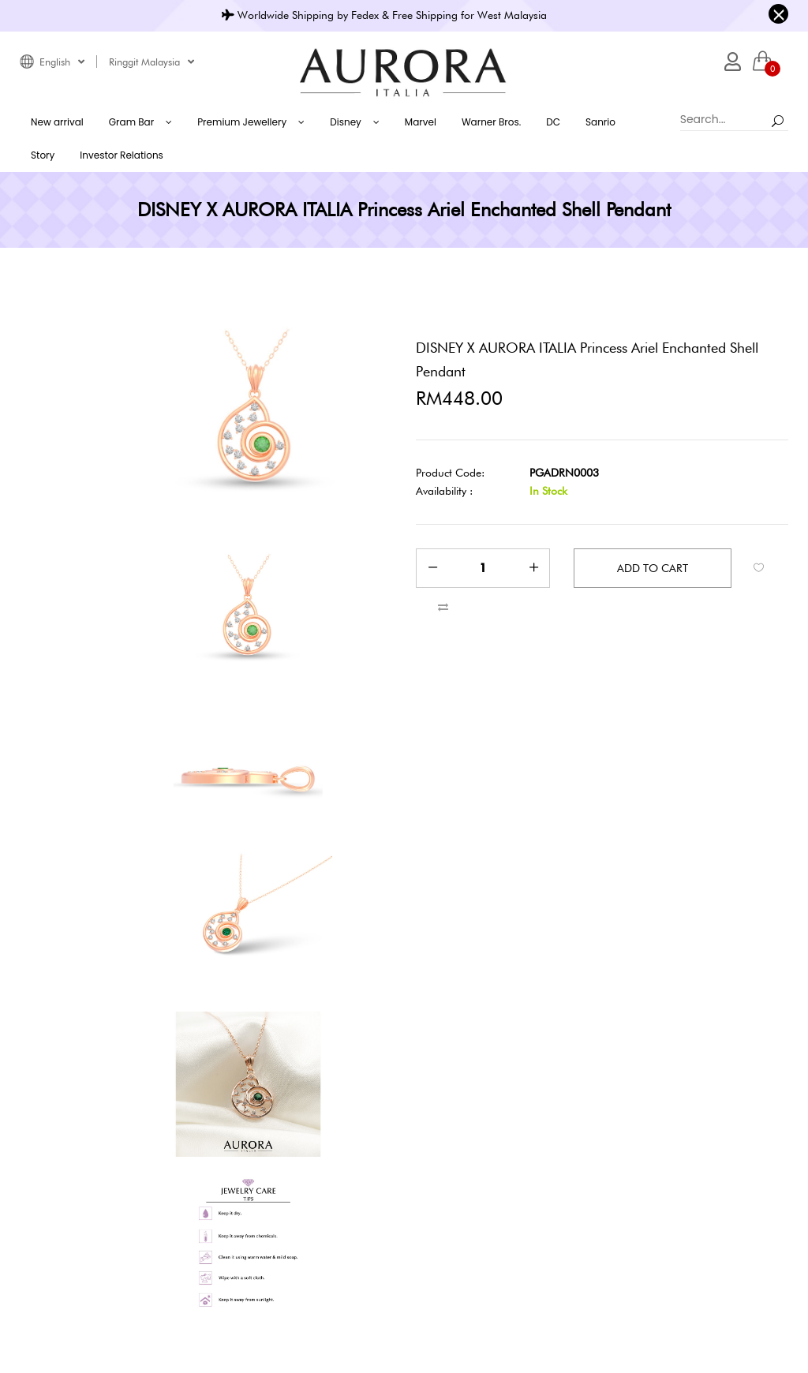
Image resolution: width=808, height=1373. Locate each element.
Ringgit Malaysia (151, 61)
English (61, 61)
